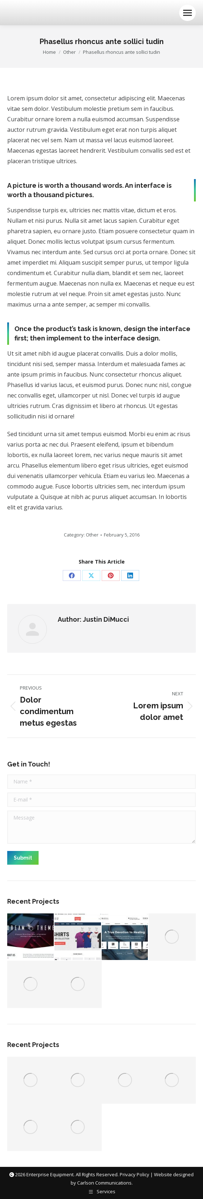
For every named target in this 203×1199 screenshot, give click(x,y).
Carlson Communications (104, 1183)
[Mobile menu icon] (187, 13)
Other (92, 534)
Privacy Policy (134, 1174)
